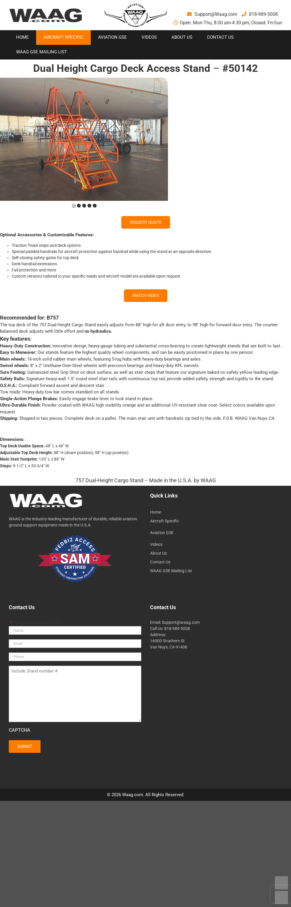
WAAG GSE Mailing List (171, 570)
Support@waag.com (181, 622)
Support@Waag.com (212, 14)
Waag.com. (133, 794)
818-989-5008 (260, 14)
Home (155, 512)
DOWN (281, 897)
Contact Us (160, 562)
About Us (158, 553)
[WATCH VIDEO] (145, 295)
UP (281, 882)
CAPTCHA (19, 730)
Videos (156, 544)
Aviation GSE (162, 532)
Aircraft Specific (164, 521)
